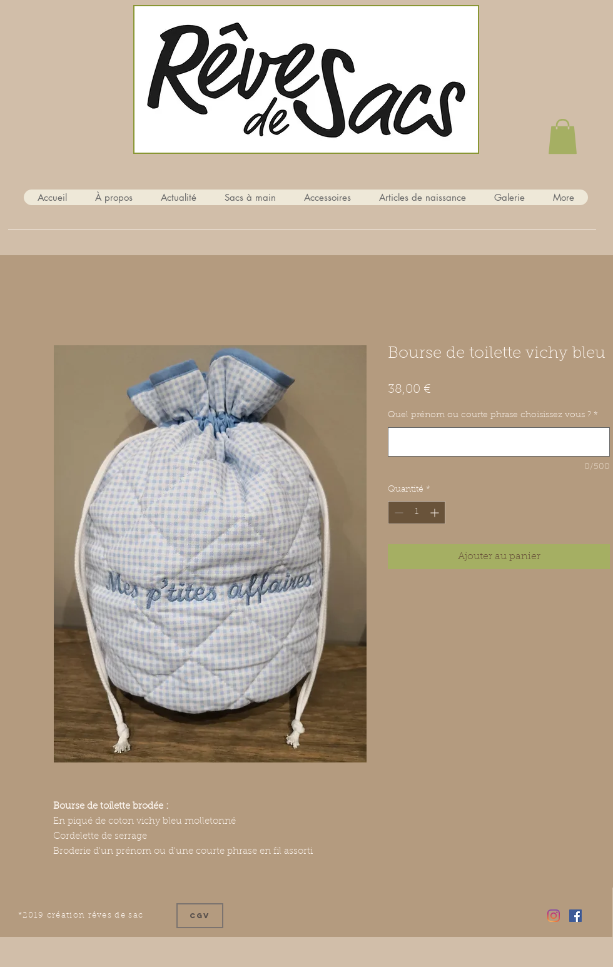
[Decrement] (397, 513)
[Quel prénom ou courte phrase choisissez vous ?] (498, 442)
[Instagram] (553, 915)
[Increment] (435, 513)
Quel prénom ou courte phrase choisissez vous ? (493, 415)
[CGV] (199, 915)
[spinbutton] (416, 513)
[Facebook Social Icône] (575, 915)
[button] (562, 136)
